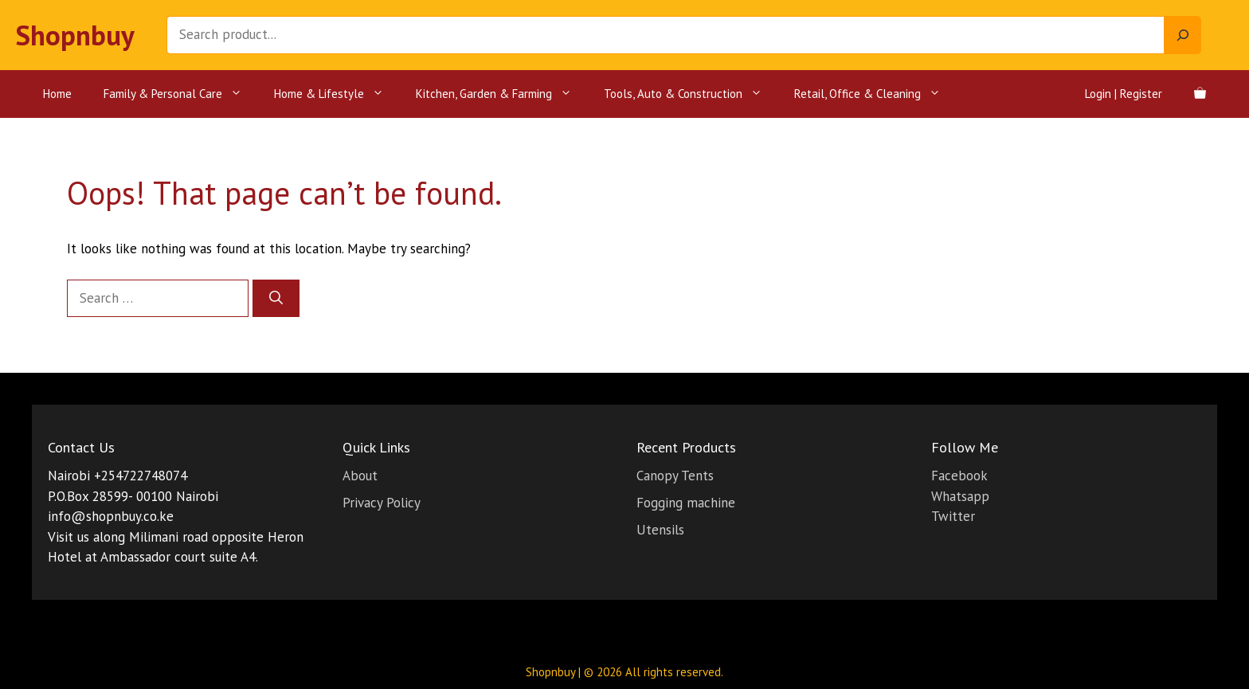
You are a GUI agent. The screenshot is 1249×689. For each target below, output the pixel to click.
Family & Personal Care (181, 94)
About (360, 475)
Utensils (660, 529)
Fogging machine (685, 502)
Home (57, 93)
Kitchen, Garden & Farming (502, 94)
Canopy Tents (675, 475)
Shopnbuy (75, 35)
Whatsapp (960, 496)
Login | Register (1123, 93)
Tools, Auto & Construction (691, 94)
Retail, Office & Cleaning (875, 94)
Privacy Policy (382, 502)
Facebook (959, 475)
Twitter (953, 516)
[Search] (1183, 35)
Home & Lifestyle (337, 94)
